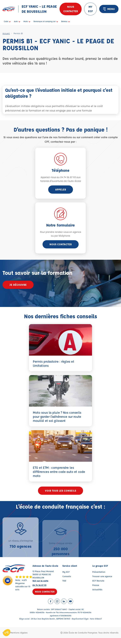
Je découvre (18, 284)
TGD (64, 580)
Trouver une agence (102, 576)
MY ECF (90, 9)
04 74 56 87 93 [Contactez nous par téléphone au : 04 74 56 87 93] (39, 585)
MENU (109, 9)
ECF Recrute (98, 580)
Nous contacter (70, 9)
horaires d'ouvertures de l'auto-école (60, 180)
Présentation (98, 571)
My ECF (66, 571)
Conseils (66, 576)
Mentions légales (19, 632)
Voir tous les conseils (60, 490)
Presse (95, 585)
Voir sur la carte (40, 580)
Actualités (97, 589)
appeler (60, 189)
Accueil (6, 33)
